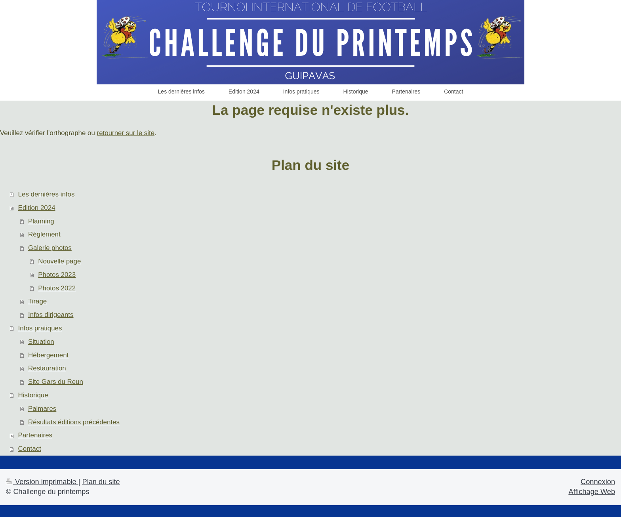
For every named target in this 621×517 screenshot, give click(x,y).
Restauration (47, 368)
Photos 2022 (57, 288)
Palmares (42, 408)
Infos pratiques (40, 328)
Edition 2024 (36, 208)
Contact (29, 448)
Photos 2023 (57, 275)
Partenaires (35, 435)
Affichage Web (591, 492)
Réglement (44, 234)
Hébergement (48, 355)
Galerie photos (50, 248)
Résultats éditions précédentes (74, 422)
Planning (41, 221)
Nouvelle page (59, 261)
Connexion (598, 482)
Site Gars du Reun (55, 381)
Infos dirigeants (51, 315)
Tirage (37, 301)
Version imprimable (42, 482)
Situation (41, 341)
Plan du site (101, 482)
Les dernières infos (46, 194)
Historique (33, 395)
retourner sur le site (126, 133)
